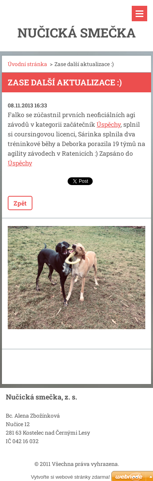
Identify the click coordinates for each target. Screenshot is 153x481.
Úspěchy (109, 124)
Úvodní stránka (27, 64)
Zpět (20, 203)
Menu (139, 13)
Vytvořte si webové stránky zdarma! (70, 477)
